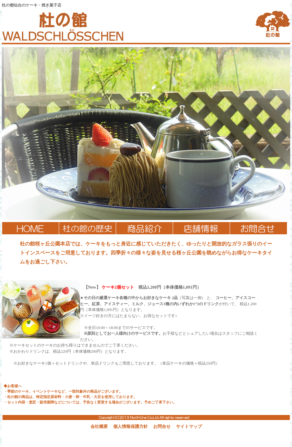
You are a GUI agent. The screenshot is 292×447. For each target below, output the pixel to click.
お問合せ (162, 426)
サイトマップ (189, 426)
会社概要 (99, 426)
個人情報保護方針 (130, 426)
